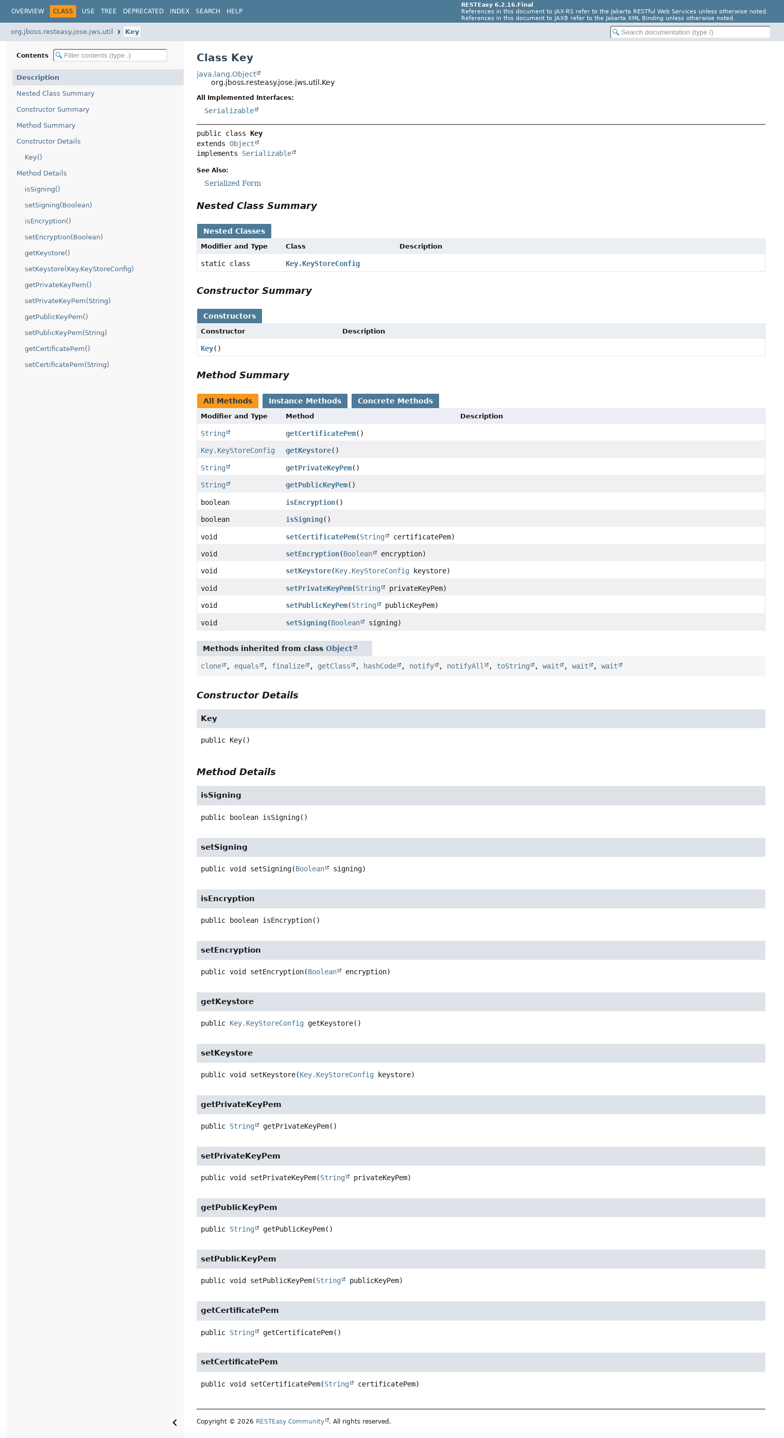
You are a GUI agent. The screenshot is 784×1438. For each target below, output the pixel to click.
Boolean (357, 554)
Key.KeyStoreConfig (323, 263)
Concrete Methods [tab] (395, 401)
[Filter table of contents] (110, 55)
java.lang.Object (226, 74)
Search (208, 11)
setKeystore (308, 571)
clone (211, 666)
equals (246, 666)
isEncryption (310, 502)
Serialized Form (232, 183)
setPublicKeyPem (316, 605)
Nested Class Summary (55, 93)
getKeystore (308, 450)
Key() (33, 157)
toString (513, 666)
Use (88, 11)
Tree (109, 11)
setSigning (306, 623)
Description (37, 77)
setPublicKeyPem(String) (66, 333)
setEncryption (312, 554)
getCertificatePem (321, 433)
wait (551, 666)
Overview (27, 11)
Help (234, 11)
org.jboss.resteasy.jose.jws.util (62, 32)
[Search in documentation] (690, 32)
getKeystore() (47, 253)
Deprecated (143, 11)
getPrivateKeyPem (319, 468)
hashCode (379, 666)
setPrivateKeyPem (319, 588)
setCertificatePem (321, 537)
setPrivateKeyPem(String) (68, 301)
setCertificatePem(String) (67, 365)
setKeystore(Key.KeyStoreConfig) (79, 269)
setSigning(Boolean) (58, 205)
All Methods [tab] (227, 401)
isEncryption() (48, 221)
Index (179, 11)
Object (242, 143)
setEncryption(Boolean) (64, 237)
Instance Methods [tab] (305, 401)
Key (132, 32)
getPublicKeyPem (316, 485)
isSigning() (42, 189)
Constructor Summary (53, 109)
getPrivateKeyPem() (58, 285)
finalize (288, 666)
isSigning (304, 519)
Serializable (229, 111)
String (213, 433)
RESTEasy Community (290, 1421)
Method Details (41, 173)
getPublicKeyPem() (56, 317)
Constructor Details (48, 141)
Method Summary (46, 125)
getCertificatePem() (57, 349)
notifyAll (465, 666)
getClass (334, 666)
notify (421, 666)
